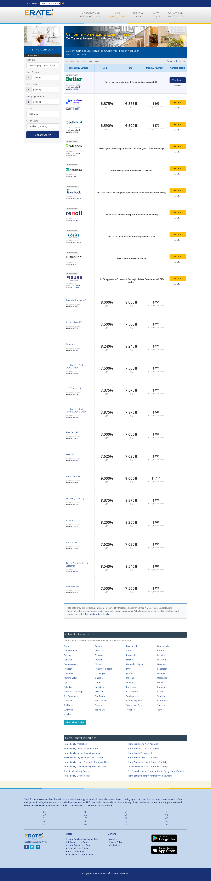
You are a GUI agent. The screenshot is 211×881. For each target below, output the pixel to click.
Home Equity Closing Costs (77, 775)
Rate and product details (97, 614)
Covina (160, 650)
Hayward (161, 664)
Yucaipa (67, 714)
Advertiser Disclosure (176, 61)
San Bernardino (71, 696)
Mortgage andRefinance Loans (90, 15)
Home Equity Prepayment (139, 753)
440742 (75, 373)
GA (44, 812)
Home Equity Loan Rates (78, 845)
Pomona (161, 687)
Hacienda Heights (134, 664)
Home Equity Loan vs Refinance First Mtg (147, 762)
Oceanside (162, 677)
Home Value (32, 84)
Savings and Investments (175, 15)
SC (44, 824)
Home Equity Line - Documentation (81, 748)
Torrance (130, 709)
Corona (129, 650)
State (29, 108)
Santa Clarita (101, 700)
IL (166, 812)
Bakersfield (131, 646)
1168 (74, 177)
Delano (67, 655)
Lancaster (162, 668)
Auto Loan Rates (75, 851)
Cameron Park (70, 650)
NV (85, 818)
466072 (75, 460)
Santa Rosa (162, 700)
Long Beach (69, 673)
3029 (74, 265)
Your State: (32, 3)
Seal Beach (69, 705)
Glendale (99, 664)
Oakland (130, 677)
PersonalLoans (139, 15)
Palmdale (68, 687)
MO (85, 824)
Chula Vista (100, 650)
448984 (75, 394)
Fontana (68, 659)
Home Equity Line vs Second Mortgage (82, 753)
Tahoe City (100, 709)
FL (85, 812)
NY (125, 812)
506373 (75, 350)
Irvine (128, 668)
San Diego (100, 696)
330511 (75, 89)
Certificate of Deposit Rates (80, 854)
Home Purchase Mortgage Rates (82, 839)
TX (166, 815)
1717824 (76, 288)
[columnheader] (79, 68)
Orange (129, 682)
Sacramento (132, 691)
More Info (177, 86)
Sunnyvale (68, 709)
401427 (75, 306)
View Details (177, 80)
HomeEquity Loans (117, 15)
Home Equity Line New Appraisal (143, 743)
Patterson (131, 687)
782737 (75, 592)
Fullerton (161, 659)
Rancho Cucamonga (73, 691)
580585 (75, 504)
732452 (75, 438)
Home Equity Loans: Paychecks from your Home (87, 762)
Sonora (98, 705)
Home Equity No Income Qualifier (143, 748)
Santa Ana (69, 700)
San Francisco (132, 696)
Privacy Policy (115, 842)
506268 (75, 417)
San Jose (161, 696)
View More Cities (75, 722)
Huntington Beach (103, 668)
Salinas (160, 691)
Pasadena (99, 687)
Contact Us (114, 845)
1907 (74, 156)
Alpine (66, 646)
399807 (75, 526)
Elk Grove (99, 655)
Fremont (99, 659)
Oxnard (160, 682)
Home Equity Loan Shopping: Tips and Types (85, 766)
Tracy (159, 709)
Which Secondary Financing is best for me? (84, 757)
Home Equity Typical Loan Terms (143, 757)
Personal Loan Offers (77, 848)
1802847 (76, 221)
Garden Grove (70, 664)
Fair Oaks (161, 655)
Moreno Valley (70, 677)
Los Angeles (101, 673)
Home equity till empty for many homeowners (149, 775)
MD (166, 818)
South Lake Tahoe (135, 705)
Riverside (99, 691)
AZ (44, 815)
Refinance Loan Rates (77, 842)
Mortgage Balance (35, 96)
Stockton (161, 705)
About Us (113, 839)
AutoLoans (156, 15)
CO (166, 824)
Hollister (68, 668)
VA (166, 821)
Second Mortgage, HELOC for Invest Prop (147, 766)
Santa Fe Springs (134, 700)
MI (85, 821)
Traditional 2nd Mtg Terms (76, 771)
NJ (126, 821)
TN (125, 824)
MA (85, 815)
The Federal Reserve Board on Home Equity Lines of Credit (155, 771)
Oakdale (99, 677)
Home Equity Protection (75, 743)
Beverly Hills (163, 646)
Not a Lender (77, 199)
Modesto (130, 673)
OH (44, 818)
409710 (75, 572)
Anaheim (99, 646)
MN (44, 821)
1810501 (76, 109)
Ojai (66, 682)
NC (125, 815)
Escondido (131, 655)
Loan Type (31, 59)
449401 (75, 132)
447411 (75, 482)
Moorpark (162, 673)
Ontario (98, 682)
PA (126, 818)
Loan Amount (33, 72)
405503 (75, 328)
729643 (75, 548)
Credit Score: (32, 120)
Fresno (129, 659)
